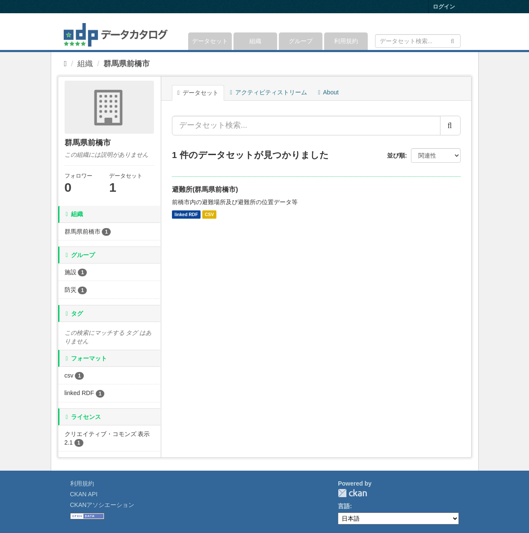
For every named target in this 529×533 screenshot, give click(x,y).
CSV (209, 214)
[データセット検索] (418, 41)
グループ (301, 41)
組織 (255, 41)
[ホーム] (65, 63)
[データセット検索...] (306, 125)
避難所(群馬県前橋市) (205, 189)
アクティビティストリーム (268, 92)
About (328, 92)
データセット (210, 41)
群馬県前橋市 (126, 63)
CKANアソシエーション (102, 504)
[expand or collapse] (459, 31)
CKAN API (84, 494)
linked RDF (186, 214)
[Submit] (452, 40)
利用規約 (346, 41)
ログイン (444, 6)
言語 (344, 506)
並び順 (396, 155)
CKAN (352, 493)
